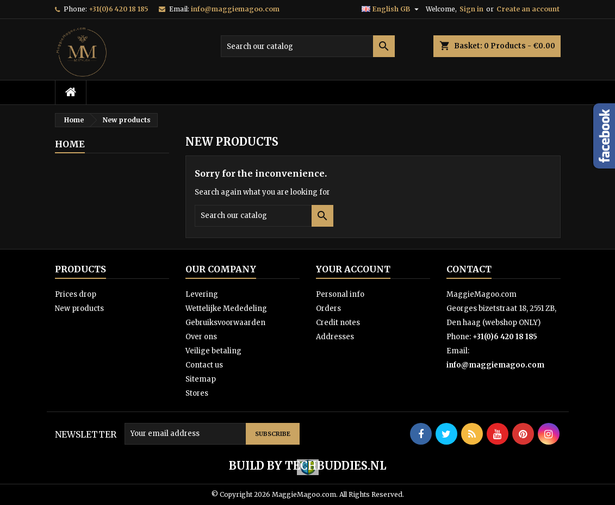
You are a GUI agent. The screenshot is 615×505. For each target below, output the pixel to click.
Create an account (528, 9)
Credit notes (338, 322)
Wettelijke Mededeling (226, 308)
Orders (328, 308)
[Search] (308, 46)
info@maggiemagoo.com (235, 9)
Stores (196, 393)
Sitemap (200, 379)
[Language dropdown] (391, 9)
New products (79, 308)
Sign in (471, 9)
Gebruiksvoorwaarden (225, 322)
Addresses (335, 336)
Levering (201, 294)
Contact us (204, 365)
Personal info (340, 294)
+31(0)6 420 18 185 (118, 9)
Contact (469, 269)
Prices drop (75, 294)
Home (70, 144)
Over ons (201, 336)
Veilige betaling (213, 351)
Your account (353, 269)
